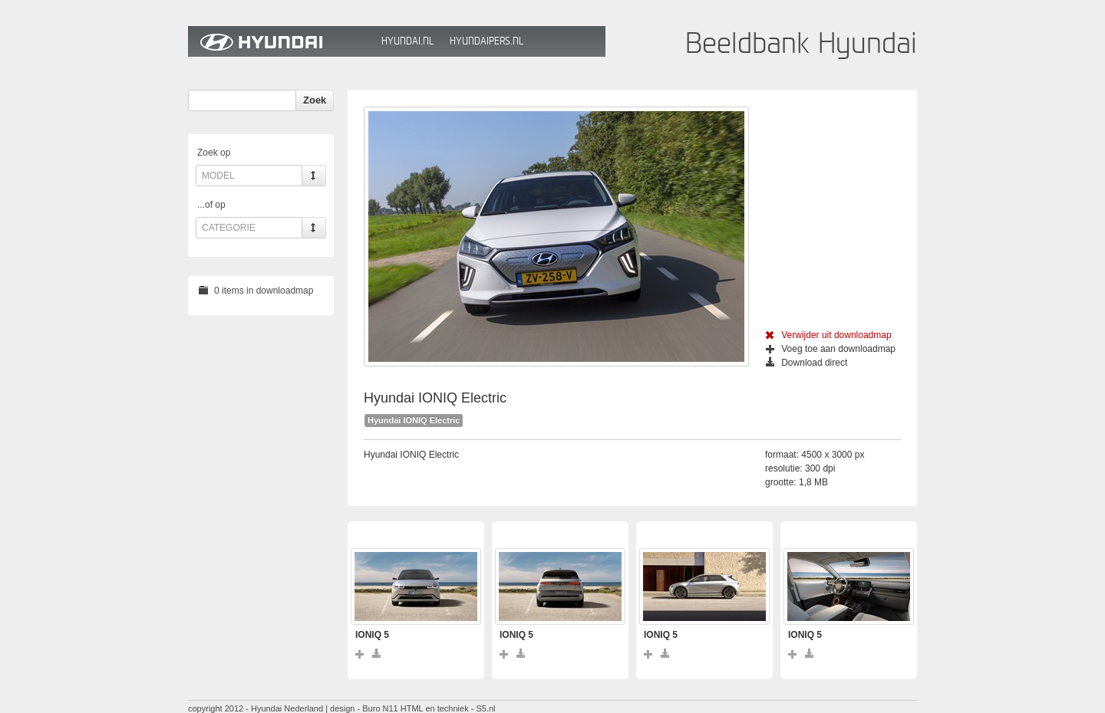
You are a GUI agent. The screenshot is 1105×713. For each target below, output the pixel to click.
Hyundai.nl (407, 41)
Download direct (806, 362)
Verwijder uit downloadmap (828, 335)
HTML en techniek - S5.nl (448, 708)
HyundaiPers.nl (486, 41)
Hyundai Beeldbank (281, 41)
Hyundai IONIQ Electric (414, 420)
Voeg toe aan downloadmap (831, 348)
